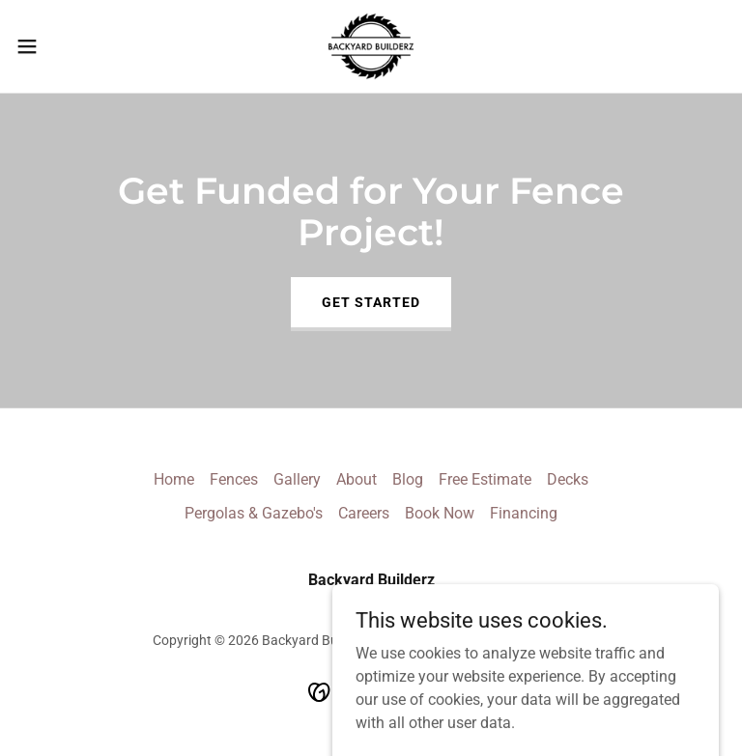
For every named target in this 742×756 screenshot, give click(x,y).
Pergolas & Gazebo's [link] (254, 513)
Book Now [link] (439, 513)
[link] (370, 46)
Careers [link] (363, 513)
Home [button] (174, 479)
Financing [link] (523, 513)
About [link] (356, 479)
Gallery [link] (297, 479)
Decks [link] (567, 479)
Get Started (371, 302)
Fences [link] (234, 479)
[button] (62, 46)
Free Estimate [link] (485, 479)
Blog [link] (407, 479)
